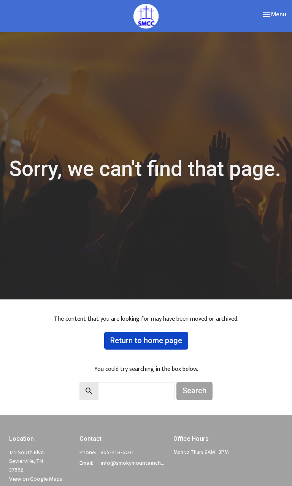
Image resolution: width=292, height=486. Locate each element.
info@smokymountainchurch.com (133, 463)
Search (194, 390)
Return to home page (146, 340)
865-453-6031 (116, 452)
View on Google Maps (35, 479)
